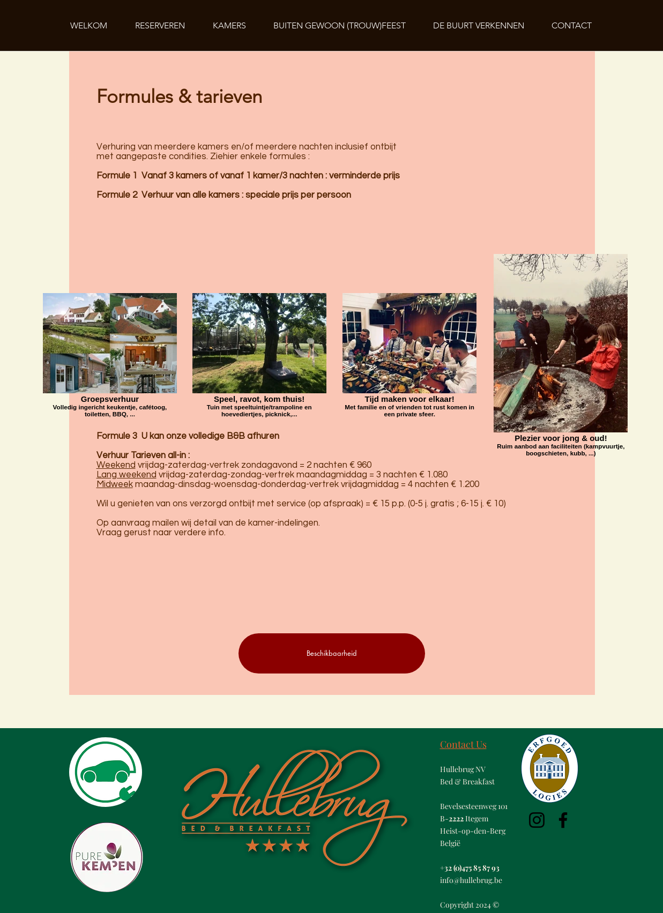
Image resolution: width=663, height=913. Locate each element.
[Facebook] (563, 820)
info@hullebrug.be (471, 880)
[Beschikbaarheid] (332, 653)
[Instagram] (536, 820)
